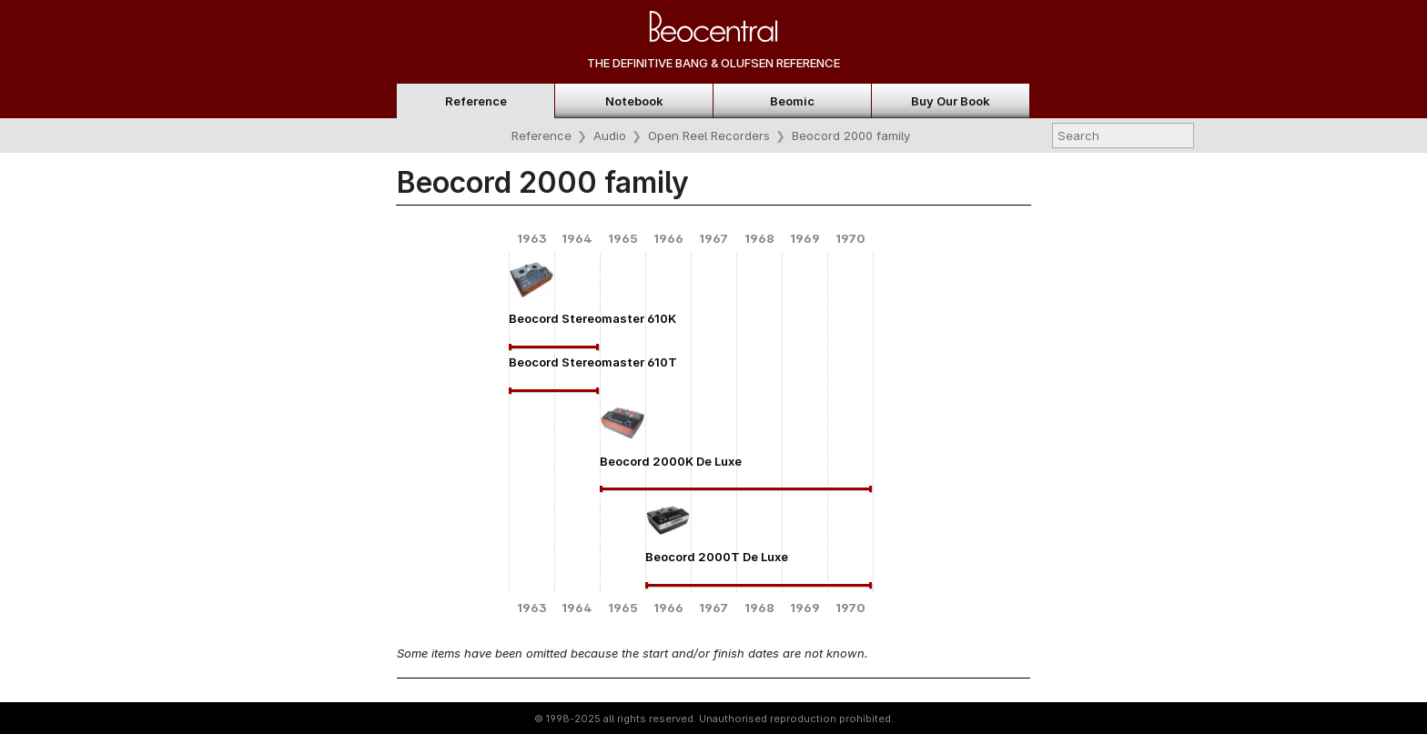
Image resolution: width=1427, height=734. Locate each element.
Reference (476, 101)
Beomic (792, 101)
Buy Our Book (950, 101)
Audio (609, 135)
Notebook (634, 101)
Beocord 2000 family (851, 135)
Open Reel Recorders (709, 135)
